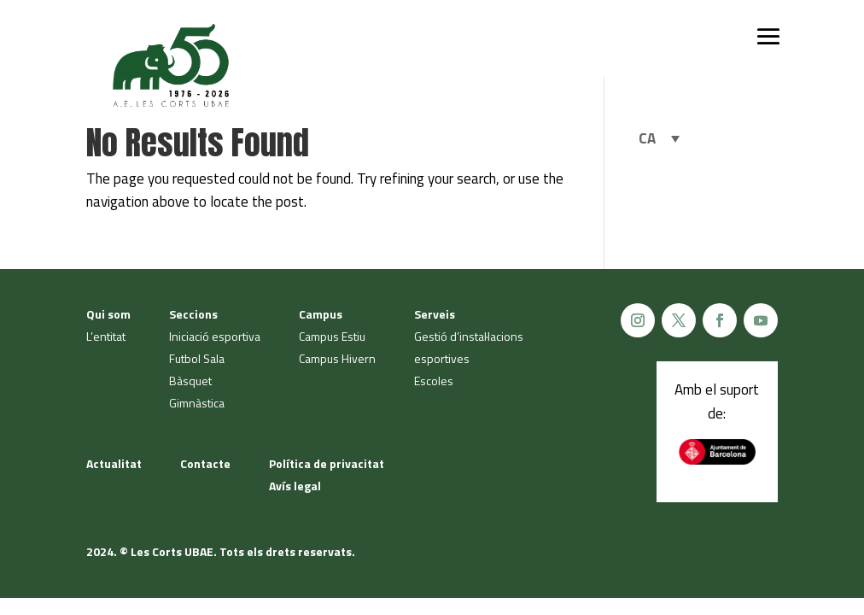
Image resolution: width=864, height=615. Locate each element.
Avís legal (295, 486)
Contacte (205, 463)
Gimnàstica (197, 403)
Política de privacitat (326, 463)
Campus (320, 314)
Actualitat (114, 463)
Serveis (434, 314)
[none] (659, 138)
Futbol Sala (197, 358)
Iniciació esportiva (214, 336)
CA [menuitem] (647, 138)
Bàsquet (190, 381)
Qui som (108, 314)
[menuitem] (659, 138)
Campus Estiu (332, 336)
